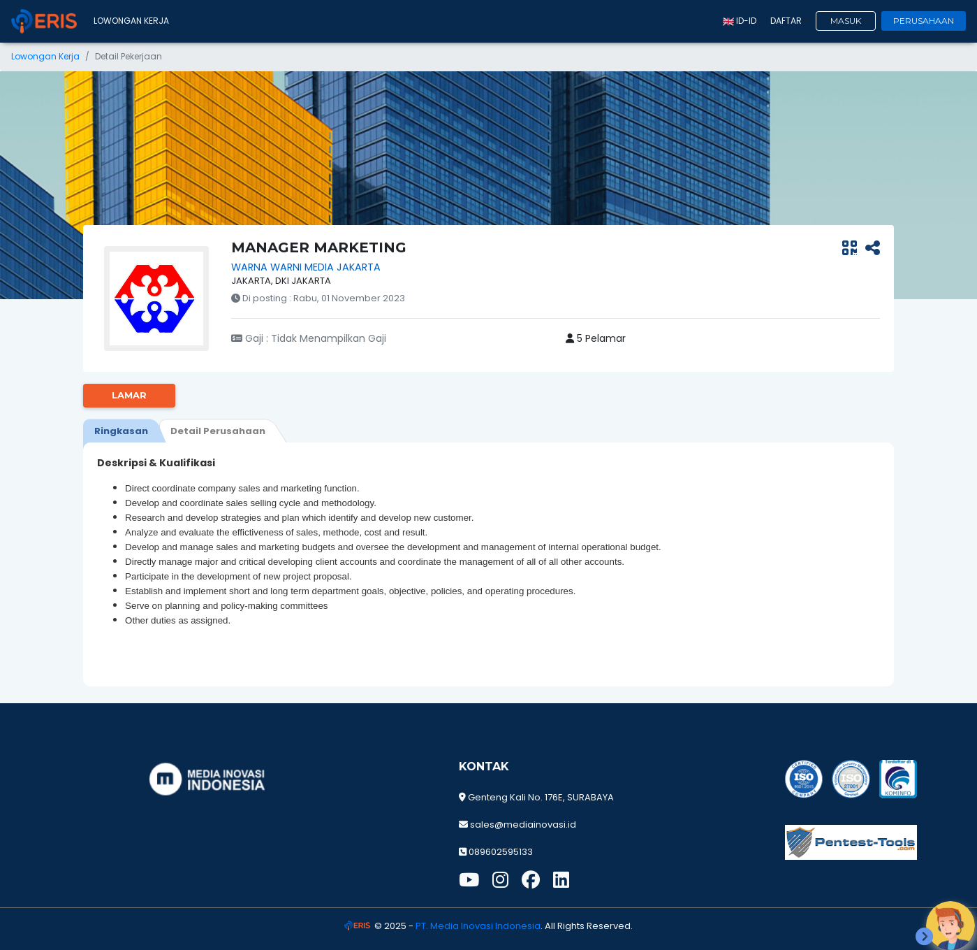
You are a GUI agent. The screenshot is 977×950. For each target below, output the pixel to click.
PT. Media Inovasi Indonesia (478, 926)
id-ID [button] (739, 21)
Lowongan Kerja (131, 21)
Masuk (845, 20)
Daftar (786, 21)
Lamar (129, 395)
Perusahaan (923, 20)
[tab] (121, 430)
